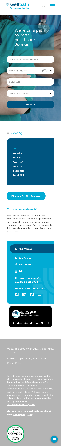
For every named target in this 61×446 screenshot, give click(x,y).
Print (19, 271)
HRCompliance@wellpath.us (21, 404)
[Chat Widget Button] (54, 439)
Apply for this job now (26, 196)
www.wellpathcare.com (20, 414)
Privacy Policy (14, 363)
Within (44, 69)
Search (30, 104)
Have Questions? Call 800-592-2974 (27, 279)
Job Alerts (23, 257)
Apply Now (23, 248)
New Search (24, 264)
